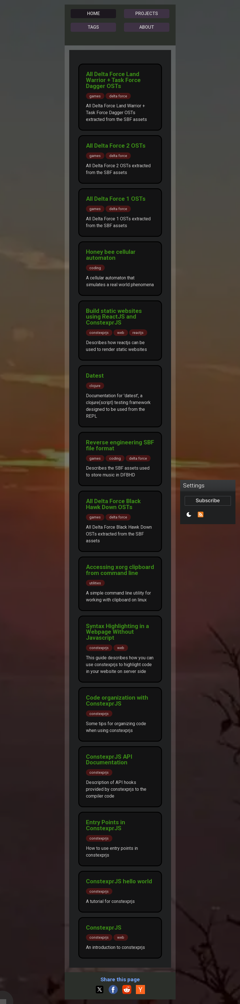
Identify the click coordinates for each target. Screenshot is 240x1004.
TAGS (93, 27)
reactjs (138, 333)
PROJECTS (146, 13)
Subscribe (208, 500)
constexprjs (99, 333)
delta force (118, 96)
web (120, 333)
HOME (93, 13)
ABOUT (146, 27)
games (95, 96)
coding (95, 268)
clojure (94, 386)
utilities (95, 583)
